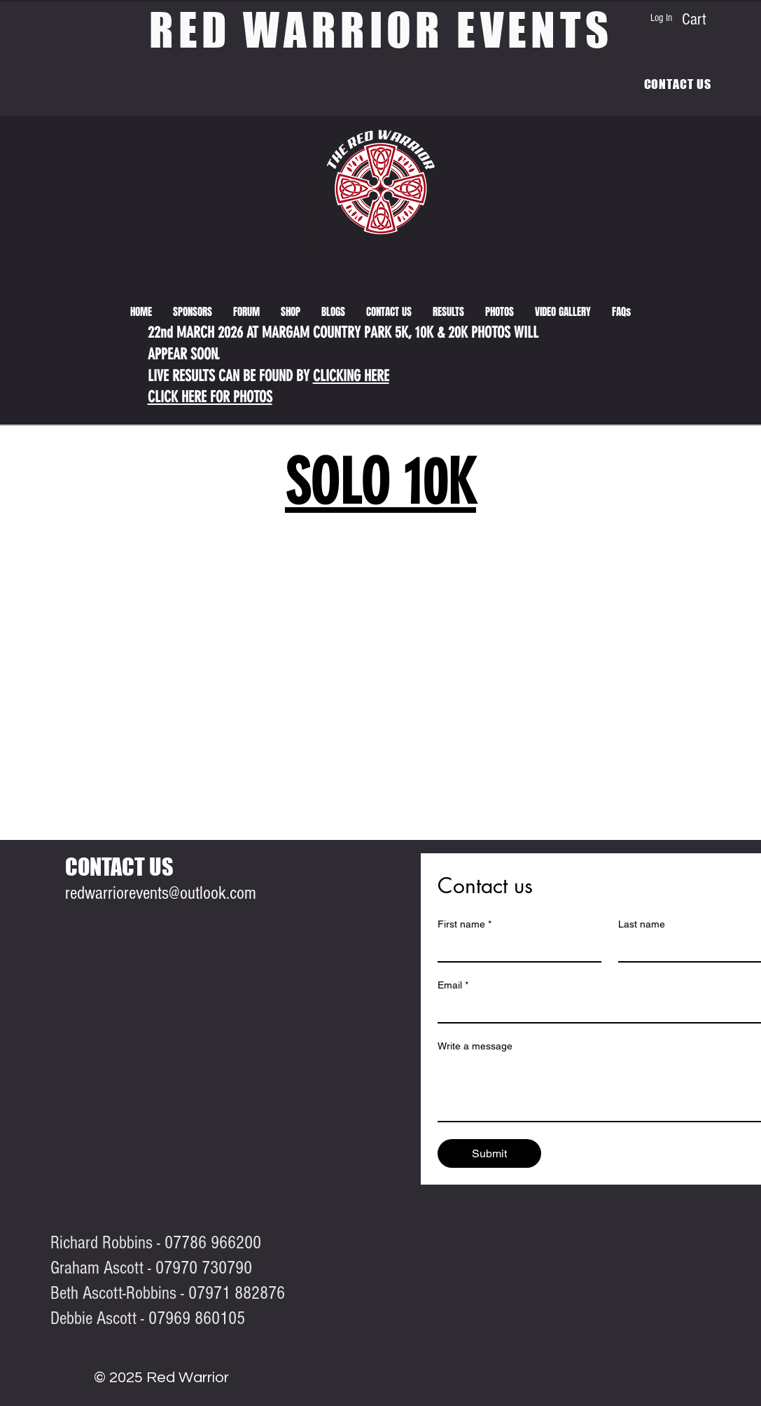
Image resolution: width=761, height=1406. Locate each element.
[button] (448, 312)
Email (453, 985)
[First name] (515, 948)
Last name (641, 924)
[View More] (11, 267)
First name (464, 924)
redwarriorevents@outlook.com (160, 893)
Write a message (475, 1046)
